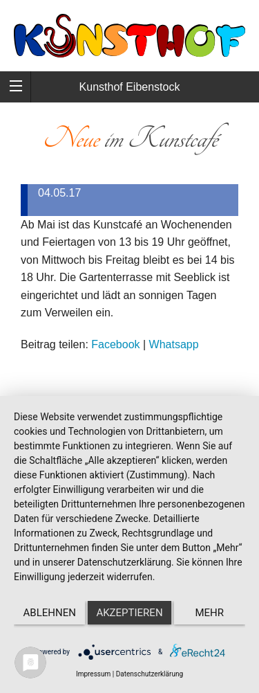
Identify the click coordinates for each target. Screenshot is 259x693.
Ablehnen (49, 612)
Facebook (115, 344)
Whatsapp (174, 344)
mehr (209, 612)
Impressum (93, 674)
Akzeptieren (129, 612)
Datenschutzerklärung (149, 674)
